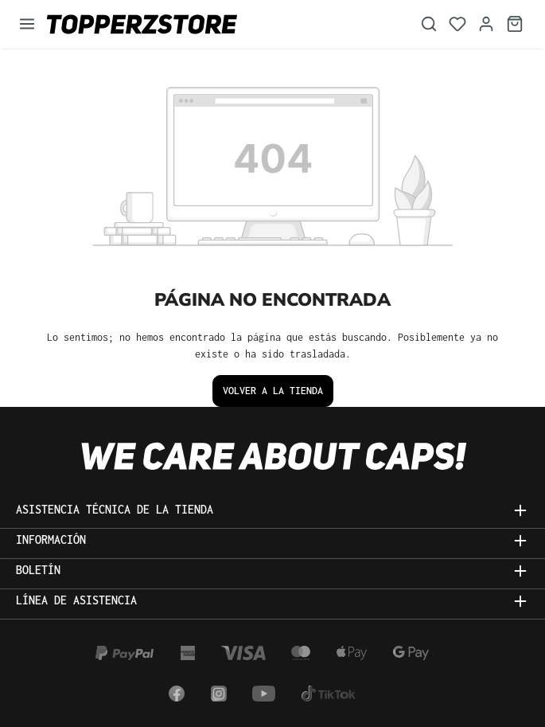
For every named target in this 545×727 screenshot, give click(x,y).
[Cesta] (514, 24)
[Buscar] (429, 24)
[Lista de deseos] (457, 24)
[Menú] (27, 24)
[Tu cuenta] (486, 24)
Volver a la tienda (273, 391)
